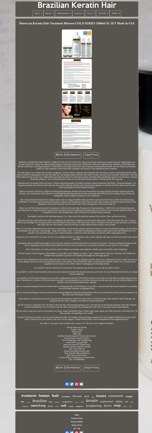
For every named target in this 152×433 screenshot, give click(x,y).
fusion (108, 405)
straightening (94, 405)
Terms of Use (76, 425)
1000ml (118, 401)
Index (76, 415)
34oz (22, 402)
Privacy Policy (77, 422)
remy (117, 405)
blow (125, 406)
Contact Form (77, 418)
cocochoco (66, 396)
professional (106, 401)
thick (86, 396)
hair (55, 395)
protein (77, 402)
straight (129, 396)
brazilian (40, 401)
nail (63, 405)
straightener (79, 406)
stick (130, 406)
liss (82, 402)
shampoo (25, 406)
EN (75, 429)
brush (50, 406)
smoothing (38, 405)
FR (79, 429)
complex (57, 402)
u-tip (56, 406)
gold (93, 397)
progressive (67, 401)
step (131, 402)
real (126, 401)
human (44, 395)
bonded (101, 396)
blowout (77, 396)
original (71, 406)
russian (28, 402)
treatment (28, 395)
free (50, 402)
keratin (92, 400)
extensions (115, 396)
